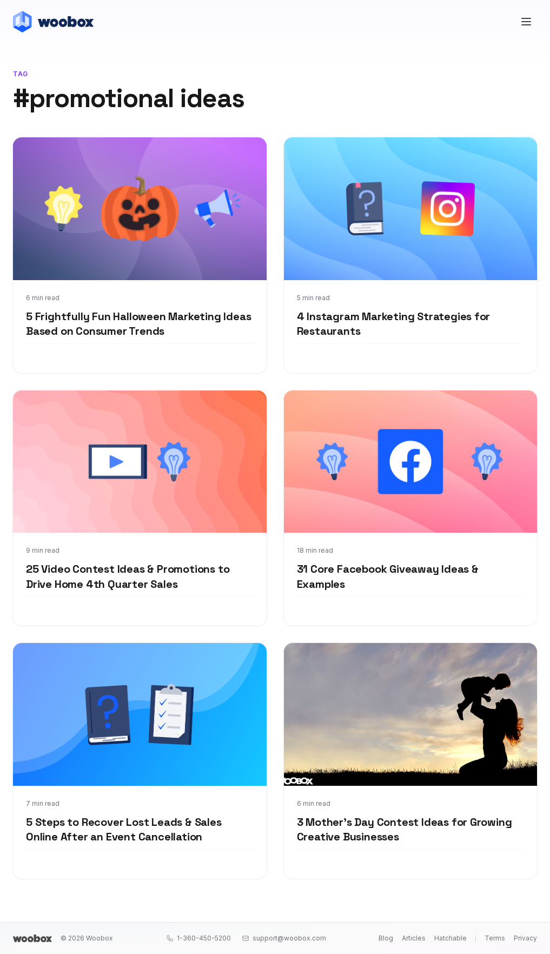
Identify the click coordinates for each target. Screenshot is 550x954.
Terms (495, 938)
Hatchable (450, 938)
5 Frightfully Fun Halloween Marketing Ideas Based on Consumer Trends (138, 324)
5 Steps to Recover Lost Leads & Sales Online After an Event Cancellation (124, 829)
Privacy (525, 938)
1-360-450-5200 (198, 938)
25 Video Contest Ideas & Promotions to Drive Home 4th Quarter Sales (127, 576)
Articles (414, 938)
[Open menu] (526, 21)
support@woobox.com (284, 938)
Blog (386, 938)
